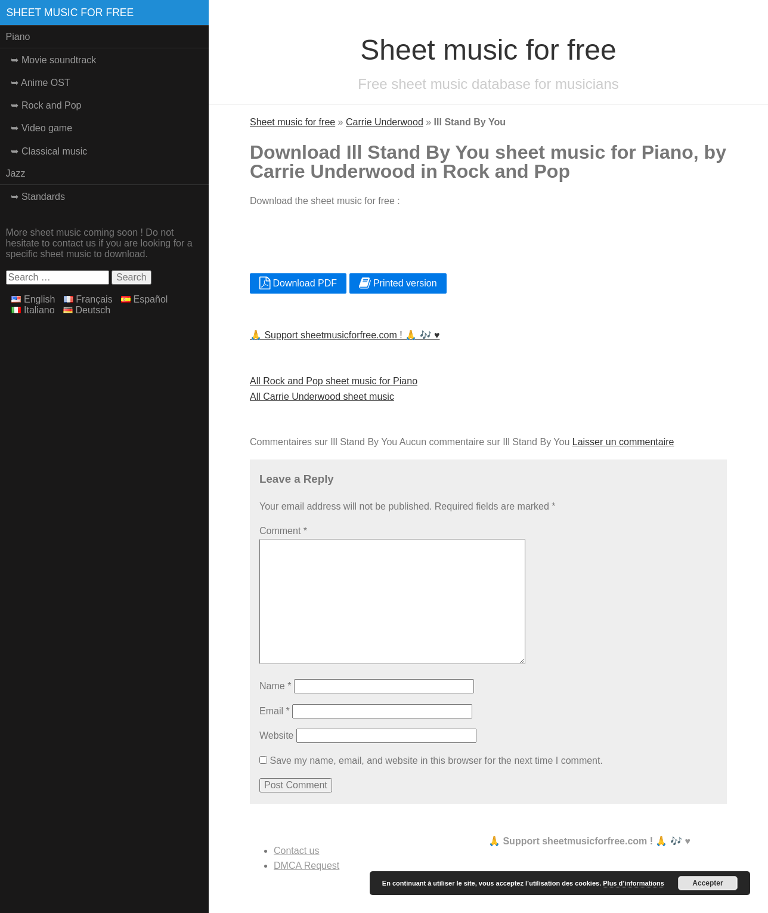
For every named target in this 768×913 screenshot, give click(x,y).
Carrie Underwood (384, 122)
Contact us (296, 851)
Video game (46, 128)
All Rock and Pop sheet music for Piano (333, 381)
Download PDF (298, 283)
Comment (283, 531)
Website (276, 735)
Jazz (16, 173)
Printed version (398, 283)
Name (275, 686)
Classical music (54, 151)
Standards (43, 197)
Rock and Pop (51, 105)
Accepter (707, 883)
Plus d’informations (633, 883)
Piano (18, 37)
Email (274, 711)
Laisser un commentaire (623, 442)
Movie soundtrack (58, 60)
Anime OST (45, 83)
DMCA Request (306, 865)
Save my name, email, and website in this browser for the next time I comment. (436, 760)
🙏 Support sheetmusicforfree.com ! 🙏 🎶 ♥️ (345, 335)
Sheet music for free (70, 12)
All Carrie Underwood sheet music (322, 396)
